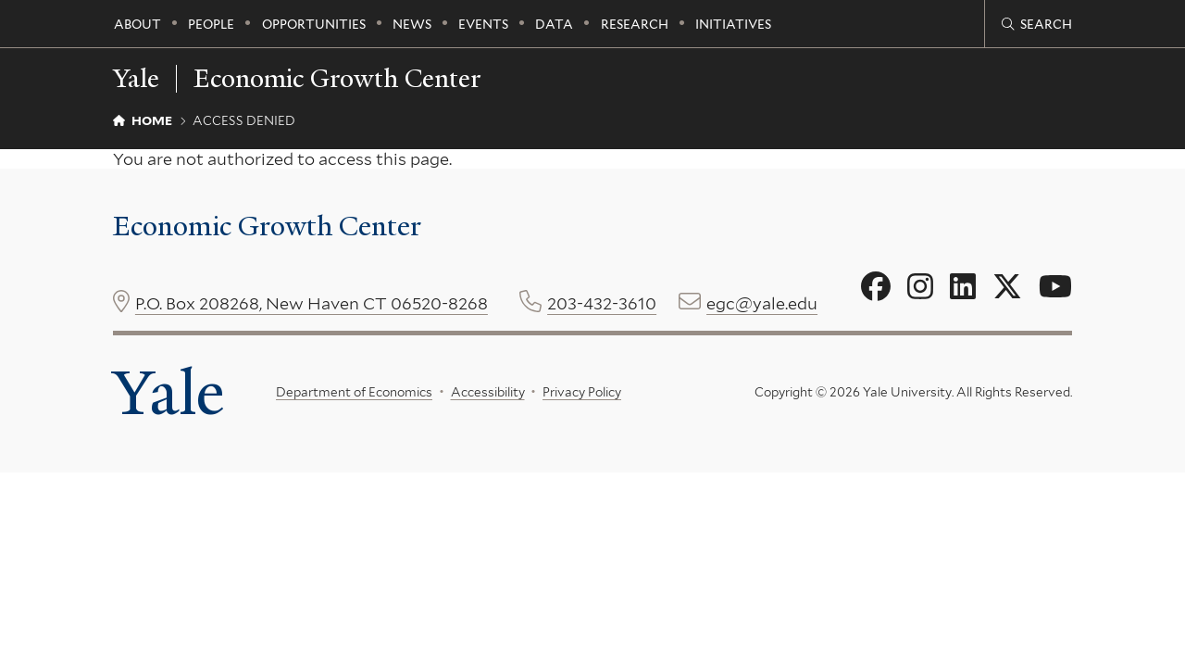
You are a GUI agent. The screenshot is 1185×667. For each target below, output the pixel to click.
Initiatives (733, 24)
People (211, 24)
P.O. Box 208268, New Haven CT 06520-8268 (311, 303)
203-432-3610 (601, 303)
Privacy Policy (582, 391)
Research (634, 24)
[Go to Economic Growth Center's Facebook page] (876, 287)
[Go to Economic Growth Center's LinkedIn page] (963, 287)
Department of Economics (354, 391)
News (412, 24)
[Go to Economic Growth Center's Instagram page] (920, 287)
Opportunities (314, 24)
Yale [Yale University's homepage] (168, 392)
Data (554, 24)
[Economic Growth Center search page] (1037, 24)
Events (483, 24)
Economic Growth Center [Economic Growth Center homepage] (336, 79)
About (137, 24)
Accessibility (487, 391)
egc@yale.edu (761, 303)
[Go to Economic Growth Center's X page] (1007, 287)
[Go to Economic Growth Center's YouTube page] (1055, 287)
